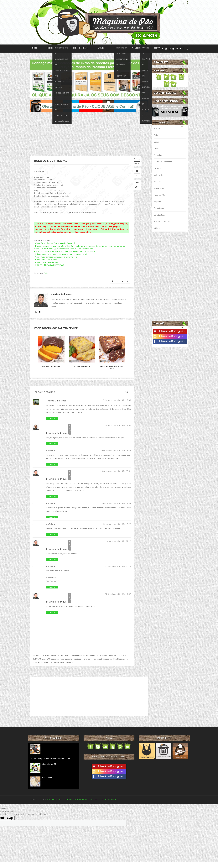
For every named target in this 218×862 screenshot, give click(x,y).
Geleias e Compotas (163, 161)
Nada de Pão (159, 195)
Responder (52, 418)
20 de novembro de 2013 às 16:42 (115, 450)
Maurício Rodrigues (57, 432)
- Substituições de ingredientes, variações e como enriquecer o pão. (64, 251)
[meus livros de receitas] (89, 78)
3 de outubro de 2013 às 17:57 (117, 425)
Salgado (157, 201)
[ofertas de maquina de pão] (89, 106)
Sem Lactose (159, 215)
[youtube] (173, 48)
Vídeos (157, 228)
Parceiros (114, 49)
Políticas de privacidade (104, 800)
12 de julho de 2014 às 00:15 (118, 566)
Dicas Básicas (69, 49)
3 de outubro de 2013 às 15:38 (117, 400)
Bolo (46, 273)
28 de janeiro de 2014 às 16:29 (117, 524)
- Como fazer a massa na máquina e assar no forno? (57, 257)
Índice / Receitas (49, 49)
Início (32, 49)
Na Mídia (99, 49)
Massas (157, 181)
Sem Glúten (159, 208)
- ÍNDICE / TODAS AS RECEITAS (49, 265)
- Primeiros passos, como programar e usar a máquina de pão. (61, 254)
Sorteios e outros (162, 221)
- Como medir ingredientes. (46, 262)
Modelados (159, 188)
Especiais (158, 155)
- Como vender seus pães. (45, 259)
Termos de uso (81, 800)
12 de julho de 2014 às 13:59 (118, 594)
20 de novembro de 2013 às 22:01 (115, 471)
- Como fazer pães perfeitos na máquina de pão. (55, 243)
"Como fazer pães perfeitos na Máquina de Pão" (50, 759)
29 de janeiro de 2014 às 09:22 (117, 541)
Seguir (130, 49)
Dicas (156, 142)
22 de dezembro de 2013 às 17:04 (116, 503)
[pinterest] (177, 48)
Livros (86, 49)
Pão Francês (47, 777)
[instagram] (169, 48)
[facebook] (162, 48)
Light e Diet (159, 175)
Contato (68, 800)
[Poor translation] (10, 818)
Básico (157, 128)
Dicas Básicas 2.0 (49, 764)
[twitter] (180, 48)
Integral (157, 168)
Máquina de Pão (55, 800)
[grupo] (166, 48)
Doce (156, 148)
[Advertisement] (89, 133)
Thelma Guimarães (56, 400)
